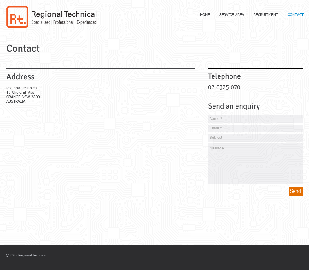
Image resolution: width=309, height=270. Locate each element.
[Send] (296, 191)
